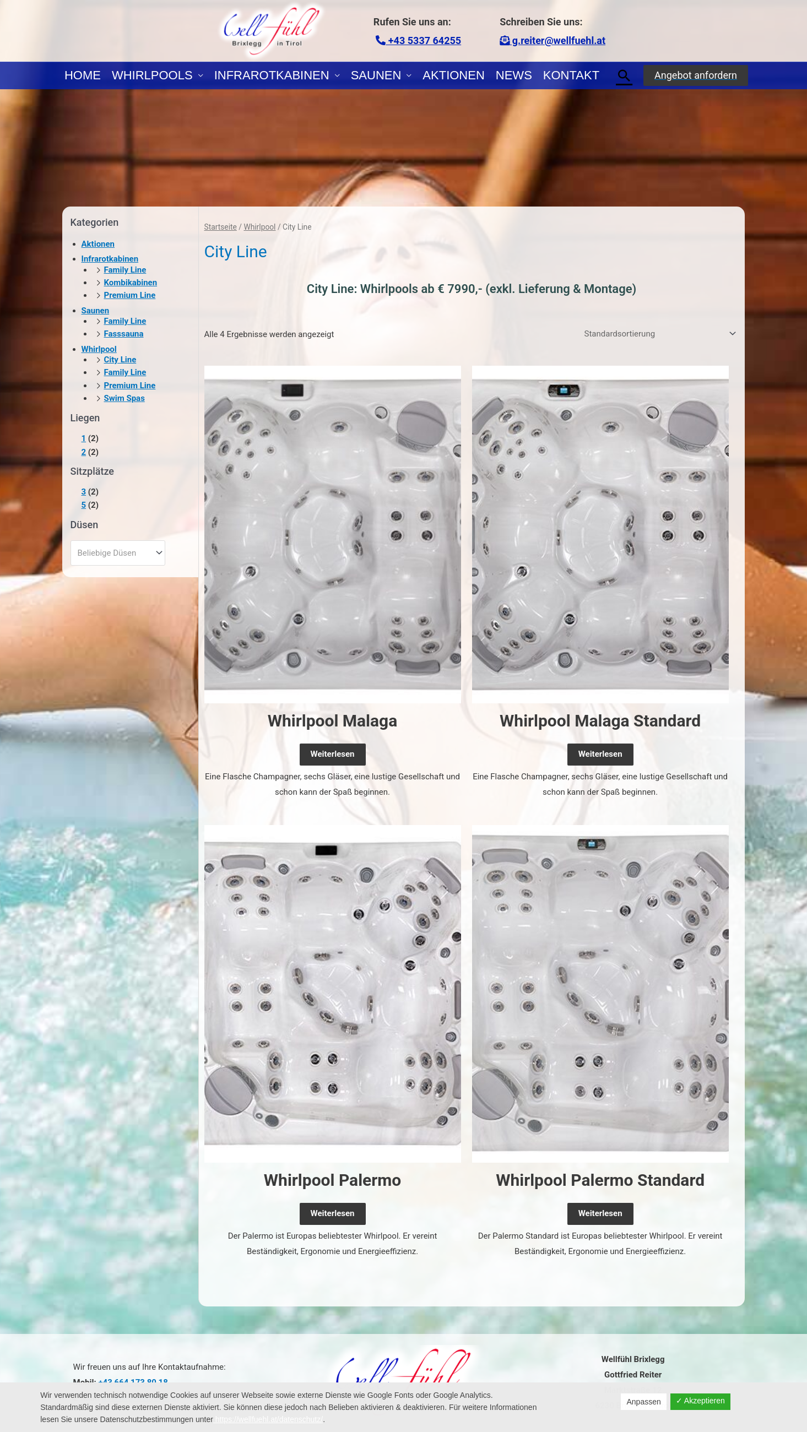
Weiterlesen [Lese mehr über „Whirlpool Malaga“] (333, 754)
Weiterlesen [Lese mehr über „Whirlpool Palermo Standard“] (600, 1213)
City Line (120, 360)
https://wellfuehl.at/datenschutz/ (268, 1419)
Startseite (220, 227)
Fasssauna (124, 334)
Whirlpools (152, 75)
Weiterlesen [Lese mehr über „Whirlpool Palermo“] (333, 1213)
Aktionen (453, 75)
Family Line (125, 270)
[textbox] (113, 552)
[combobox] (118, 553)
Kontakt (571, 75)
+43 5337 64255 (418, 40)
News (514, 75)
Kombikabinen (131, 283)
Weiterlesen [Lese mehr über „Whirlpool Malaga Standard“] (600, 754)
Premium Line (130, 295)
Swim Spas (124, 398)
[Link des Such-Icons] (624, 75)
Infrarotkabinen (271, 75)
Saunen (376, 75)
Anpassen (643, 1401)
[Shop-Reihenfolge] (658, 333)
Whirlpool (99, 349)
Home (82, 75)
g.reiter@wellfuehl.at (552, 40)
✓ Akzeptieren (700, 1400)
